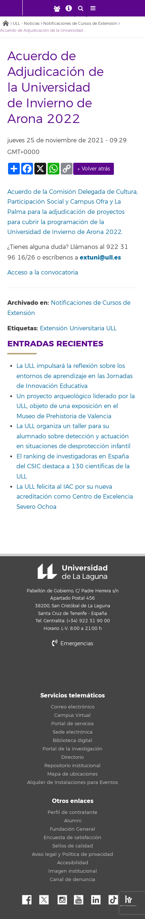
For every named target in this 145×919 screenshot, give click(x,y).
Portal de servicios (72, 724)
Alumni (72, 821)
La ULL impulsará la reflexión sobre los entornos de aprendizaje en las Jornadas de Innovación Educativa (74, 376)
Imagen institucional (72, 871)
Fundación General (72, 829)
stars (72, 668)
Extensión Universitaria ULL (78, 328)
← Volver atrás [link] (93, 169)
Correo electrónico (72, 707)
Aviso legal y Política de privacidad (72, 854)
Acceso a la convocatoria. (43, 272)
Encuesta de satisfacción (72, 838)
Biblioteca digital (72, 740)
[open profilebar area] (56, 8)
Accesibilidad (72, 863)
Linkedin (98, 898)
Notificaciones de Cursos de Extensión (80, 23)
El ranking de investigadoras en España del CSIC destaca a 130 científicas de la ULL (73, 466)
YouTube (81, 898)
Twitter (47, 898)
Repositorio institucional (72, 766)
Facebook (29, 898)
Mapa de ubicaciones (72, 774)
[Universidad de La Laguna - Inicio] (15, 7)
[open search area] (80, 8)
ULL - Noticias (26, 23)
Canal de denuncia (72, 880)
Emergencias (72, 644)
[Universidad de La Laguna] (42, 7)
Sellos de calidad (72, 846)
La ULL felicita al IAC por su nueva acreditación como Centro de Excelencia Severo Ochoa (74, 497)
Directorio (72, 757)
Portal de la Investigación (72, 749)
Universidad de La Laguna (72, 572)
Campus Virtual (72, 715)
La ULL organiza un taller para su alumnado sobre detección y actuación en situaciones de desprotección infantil (73, 436)
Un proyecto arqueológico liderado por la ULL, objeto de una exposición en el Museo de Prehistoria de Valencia (75, 406)
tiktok (115, 898)
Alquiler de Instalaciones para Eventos (72, 782)
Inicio (5, 23)
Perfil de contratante (72, 812)
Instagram (64, 898)
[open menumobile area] (92, 8)
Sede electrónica (73, 732)
